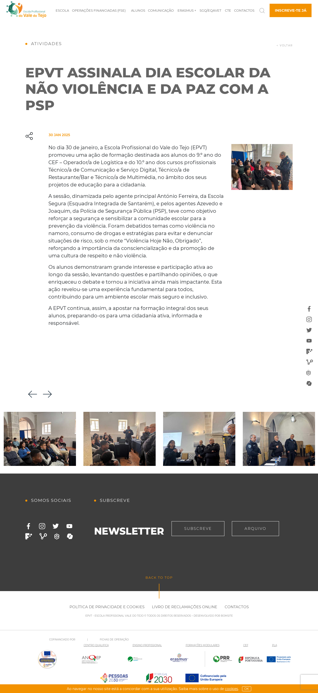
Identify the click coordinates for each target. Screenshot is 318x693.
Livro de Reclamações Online (184, 606)
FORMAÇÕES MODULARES (202, 645)
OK (246, 689)
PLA (274, 645)
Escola (62, 10)
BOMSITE (227, 615)
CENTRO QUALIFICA (96, 645)
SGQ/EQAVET (210, 10)
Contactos (244, 10)
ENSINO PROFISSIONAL (147, 645)
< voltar (285, 45)
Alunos (138, 10)
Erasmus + (186, 10)
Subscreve (198, 528)
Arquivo (255, 528)
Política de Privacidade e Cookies (107, 606)
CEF (245, 645)
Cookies (231, 689)
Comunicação (161, 10)
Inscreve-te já (290, 10)
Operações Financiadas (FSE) (99, 10)
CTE (228, 10)
